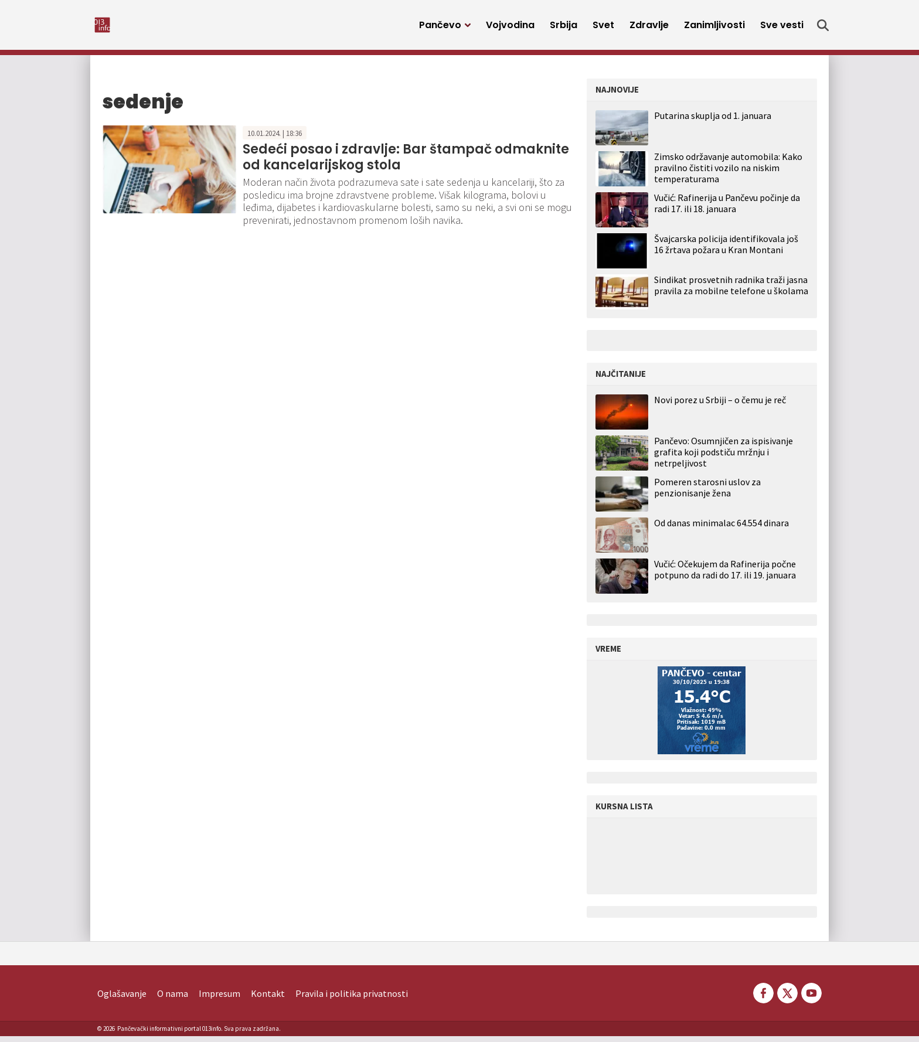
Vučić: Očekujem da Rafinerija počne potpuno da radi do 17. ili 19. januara (725, 575)
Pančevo (440, 28)
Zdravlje (649, 28)
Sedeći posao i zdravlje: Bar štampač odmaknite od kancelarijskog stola (406, 162)
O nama (172, 999)
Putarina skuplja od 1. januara (712, 121)
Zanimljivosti (714, 28)
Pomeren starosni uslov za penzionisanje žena (707, 493)
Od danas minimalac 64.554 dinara (721, 528)
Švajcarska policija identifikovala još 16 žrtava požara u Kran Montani (726, 250)
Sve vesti (782, 28)
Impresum (219, 999)
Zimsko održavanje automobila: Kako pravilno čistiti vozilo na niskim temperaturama (728, 173)
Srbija (563, 28)
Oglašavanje (122, 999)
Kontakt (268, 999)
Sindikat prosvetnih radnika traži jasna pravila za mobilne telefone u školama (731, 291)
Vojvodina (510, 28)
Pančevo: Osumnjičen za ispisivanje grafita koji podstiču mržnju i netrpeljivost (723, 458)
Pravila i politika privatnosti (351, 999)
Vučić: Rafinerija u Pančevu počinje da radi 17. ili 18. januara (727, 208)
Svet (603, 28)
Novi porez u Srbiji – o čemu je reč (720, 405)
